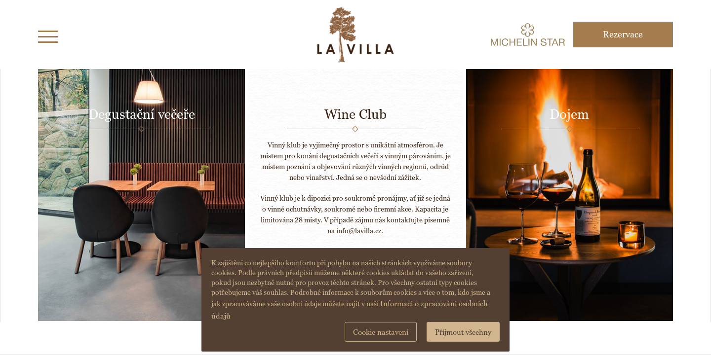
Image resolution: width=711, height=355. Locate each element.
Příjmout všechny (463, 332)
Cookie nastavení (380, 332)
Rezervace (623, 34)
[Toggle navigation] (48, 35)
